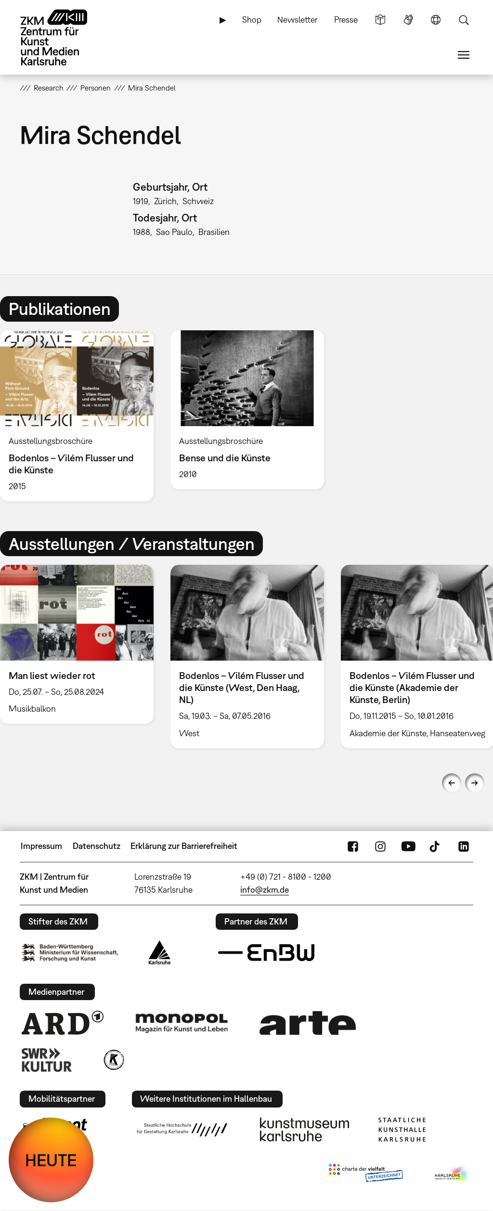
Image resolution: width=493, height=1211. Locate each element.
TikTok (435, 846)
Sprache (435, 20)
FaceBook (353, 846)
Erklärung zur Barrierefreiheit (183, 846)
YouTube (408, 846)
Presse (346, 19)
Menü (463, 55)
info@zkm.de (264, 890)
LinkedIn (463, 846)
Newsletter (297, 19)
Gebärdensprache (408, 20)
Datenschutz (96, 846)
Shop (251, 19)
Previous (451, 783)
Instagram (380, 846)
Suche (463, 20)
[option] (247, 409)
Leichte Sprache (380, 20)
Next (474, 783)
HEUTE (51, 1160)
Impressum (41, 846)
